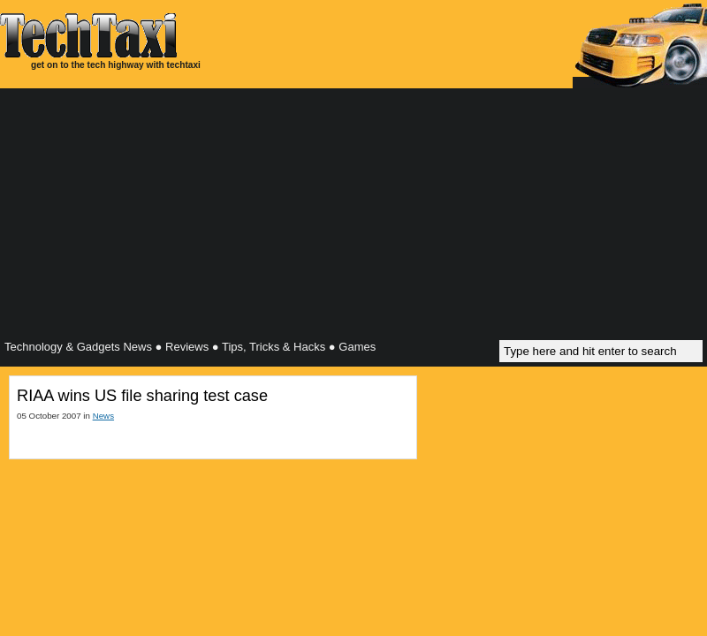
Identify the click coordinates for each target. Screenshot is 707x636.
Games (357, 346)
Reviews (187, 346)
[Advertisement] (353, 216)
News (103, 415)
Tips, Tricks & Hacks (273, 346)
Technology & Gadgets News (78, 346)
